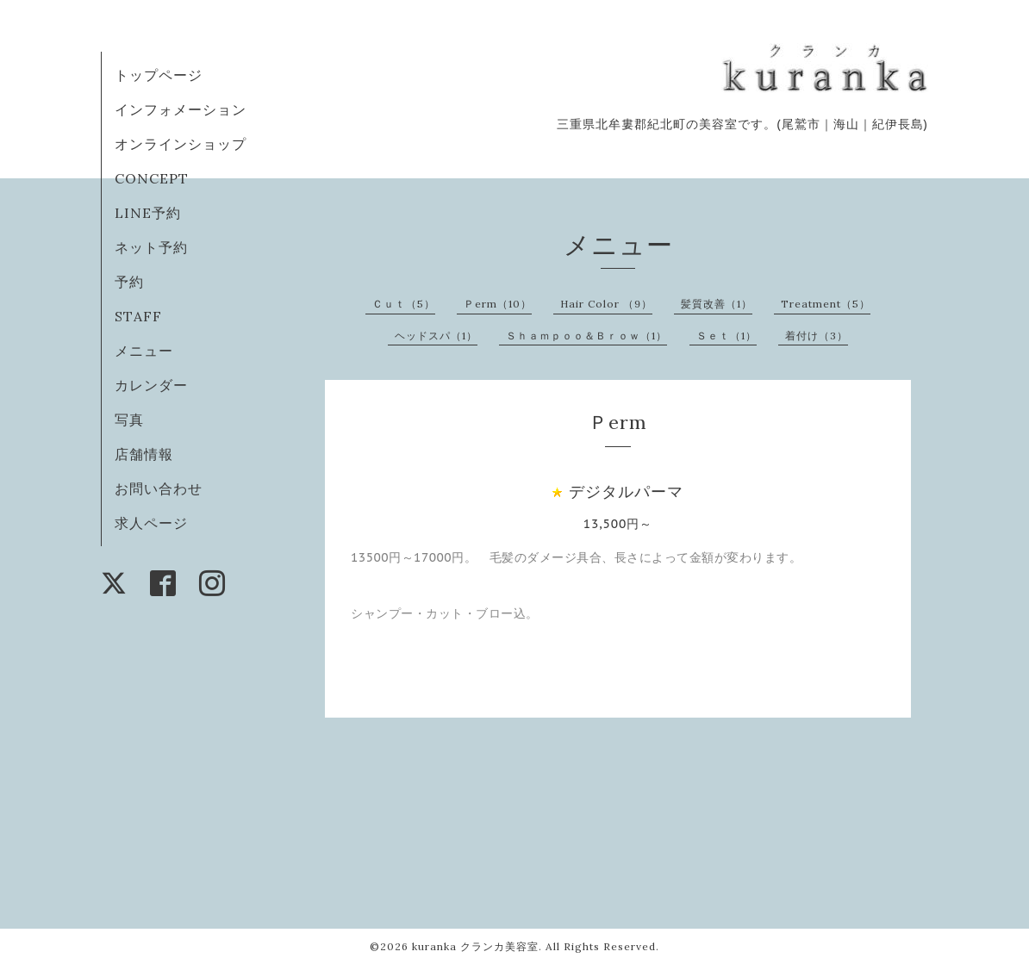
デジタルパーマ (626, 491)
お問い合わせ (159, 488)
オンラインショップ (180, 143)
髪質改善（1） (716, 303)
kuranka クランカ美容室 (475, 946)
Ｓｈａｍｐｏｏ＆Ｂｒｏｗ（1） (586, 335)
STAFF (138, 316)
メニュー (144, 350)
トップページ (159, 75)
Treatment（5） (825, 303)
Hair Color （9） (606, 303)
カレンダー (151, 385)
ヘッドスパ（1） (436, 335)
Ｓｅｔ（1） (726, 335)
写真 (129, 419)
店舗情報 (144, 454)
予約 (129, 281)
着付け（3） (816, 335)
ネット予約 (151, 247)
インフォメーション (180, 109)
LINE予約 (148, 212)
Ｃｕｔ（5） (403, 303)
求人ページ (151, 523)
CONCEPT (152, 178)
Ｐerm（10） (498, 303)
